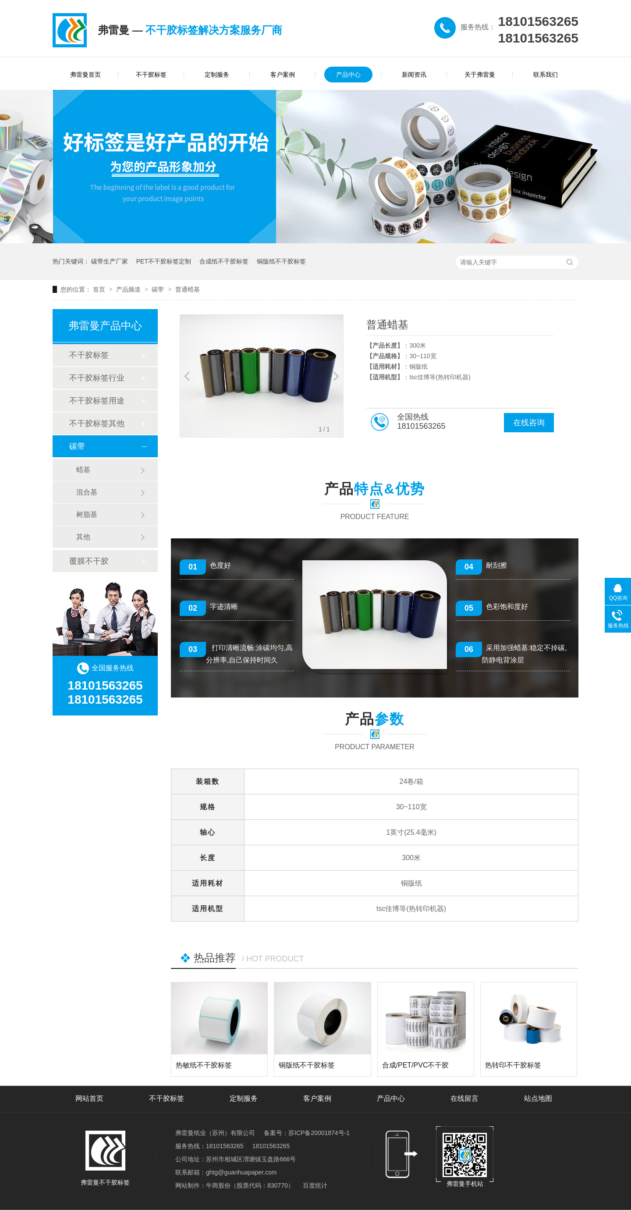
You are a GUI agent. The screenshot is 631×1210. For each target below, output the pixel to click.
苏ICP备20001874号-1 (319, 1132)
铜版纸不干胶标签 (281, 261)
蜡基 (83, 469)
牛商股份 (218, 1185)
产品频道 (129, 289)
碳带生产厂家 (109, 261)
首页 (100, 289)
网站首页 (89, 1098)
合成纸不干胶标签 (223, 261)
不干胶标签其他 (96, 423)
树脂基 (86, 514)
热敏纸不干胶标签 (204, 1065)
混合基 (86, 492)
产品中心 (348, 74)
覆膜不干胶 (89, 561)
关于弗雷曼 (479, 74)
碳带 (159, 289)
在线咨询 (529, 422)
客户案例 (282, 74)
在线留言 (464, 1098)
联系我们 (545, 74)
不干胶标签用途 (96, 400)
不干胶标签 (151, 74)
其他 (83, 537)
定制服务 (217, 74)
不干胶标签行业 (96, 378)
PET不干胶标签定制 (163, 261)
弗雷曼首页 (85, 74)
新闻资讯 (414, 74)
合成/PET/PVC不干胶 (415, 1065)
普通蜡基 (187, 289)
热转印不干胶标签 (513, 1065)
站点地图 (538, 1098)
